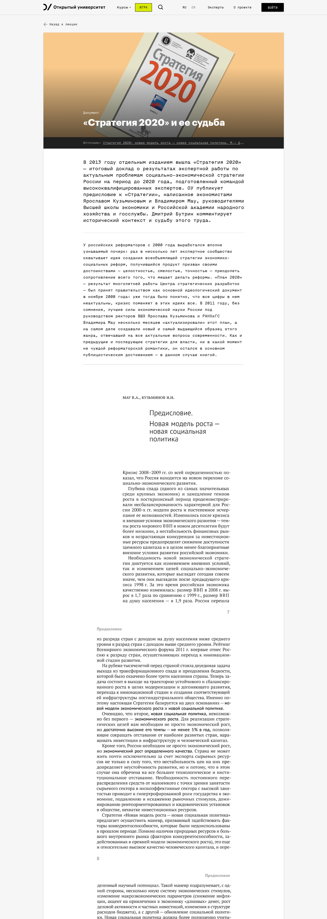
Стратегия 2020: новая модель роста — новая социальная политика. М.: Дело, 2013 (180, 142)
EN (193, 7)
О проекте (243, 7)
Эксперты (216, 7)
